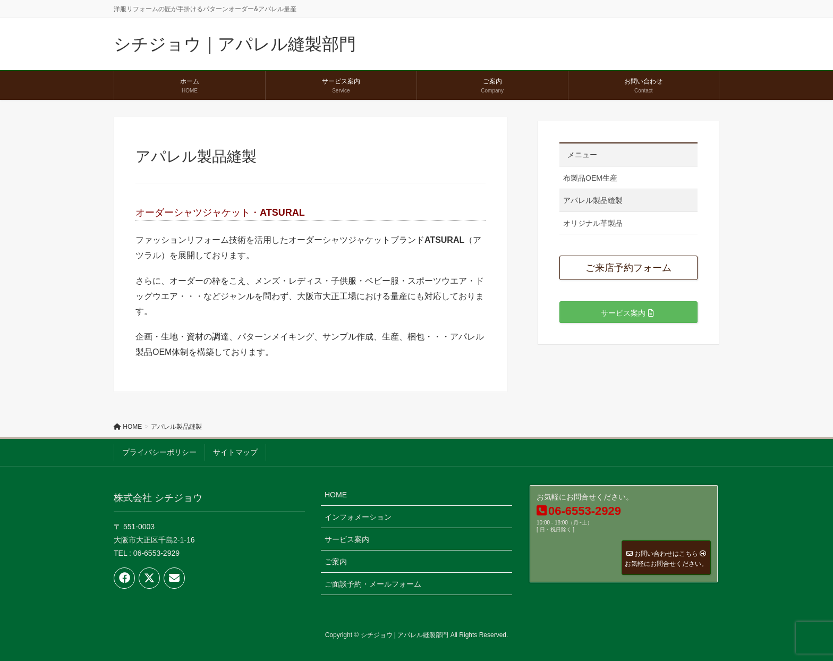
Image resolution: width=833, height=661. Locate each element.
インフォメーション (358, 517)
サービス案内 (347, 539)
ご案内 (336, 561)
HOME (336, 494)
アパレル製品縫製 (593, 200)
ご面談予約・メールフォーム (373, 584)
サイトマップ (235, 452)
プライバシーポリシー (159, 452)
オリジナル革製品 (593, 223)
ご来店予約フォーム (628, 267)
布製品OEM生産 (590, 178)
